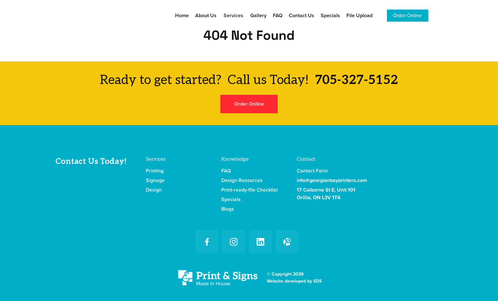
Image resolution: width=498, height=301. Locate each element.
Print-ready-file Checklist (249, 190)
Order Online (407, 15)
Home (182, 15)
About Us (206, 15)
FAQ (277, 15)
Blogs (227, 209)
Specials (330, 15)
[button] (233, 15)
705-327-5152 (356, 80)
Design (154, 190)
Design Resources (242, 180)
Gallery (258, 15)
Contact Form (312, 171)
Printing (155, 171)
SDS (317, 281)
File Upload (359, 15)
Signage (155, 180)
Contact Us (301, 15)
